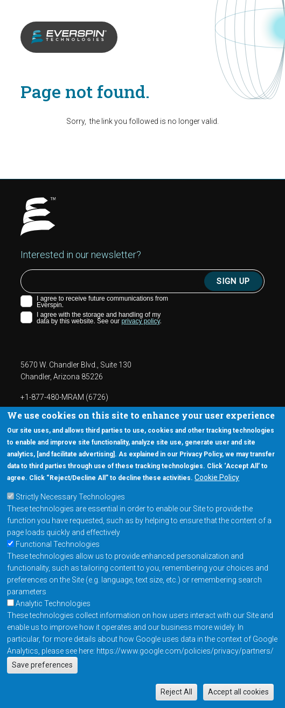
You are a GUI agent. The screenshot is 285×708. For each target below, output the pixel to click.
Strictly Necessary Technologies (70, 496)
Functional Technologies (58, 544)
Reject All (176, 692)
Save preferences (42, 665)
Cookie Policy (216, 477)
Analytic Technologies (53, 603)
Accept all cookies (238, 692)
